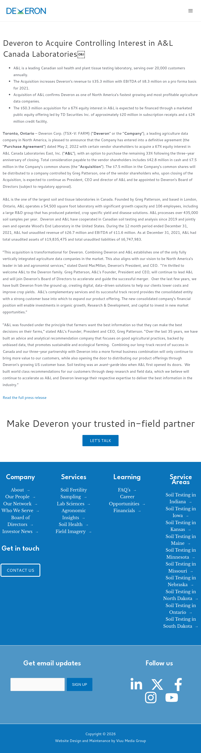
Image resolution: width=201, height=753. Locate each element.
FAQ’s (124, 489)
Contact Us (20, 570)
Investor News (17, 531)
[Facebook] (178, 684)
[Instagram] (150, 697)
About (17, 489)
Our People (17, 496)
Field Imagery (70, 531)
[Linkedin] (136, 684)
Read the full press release (25, 397)
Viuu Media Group (131, 740)
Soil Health (71, 524)
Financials (124, 510)
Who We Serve (18, 510)
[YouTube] (171, 697)
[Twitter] (157, 684)
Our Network (17, 503)
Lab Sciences (70, 503)
